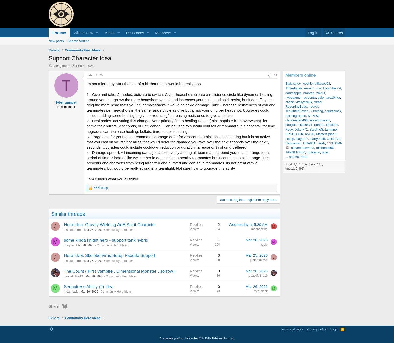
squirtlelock (333, 111)
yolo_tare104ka (329, 97)
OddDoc (332, 125)
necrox (314, 106)
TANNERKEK (295, 152)
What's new (83, 33)
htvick (289, 102)
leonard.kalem (319, 120)
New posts (56, 41)
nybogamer (293, 97)
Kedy (289, 129)
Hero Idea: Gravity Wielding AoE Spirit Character (110, 224)
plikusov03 (322, 83)
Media (109, 33)
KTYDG (313, 116)
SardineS (316, 129)
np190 (309, 134)
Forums (59, 33)
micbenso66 (325, 148)
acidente (309, 97)
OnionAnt (333, 139)
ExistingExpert (295, 116)
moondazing (259, 229)
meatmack (71, 291)
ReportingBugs (296, 106)
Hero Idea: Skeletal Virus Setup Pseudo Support (109, 255)
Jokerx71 (301, 129)
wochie (308, 83)
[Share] (269, 75)
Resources (135, 33)
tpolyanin (313, 152)
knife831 (309, 143)
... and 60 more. (296, 157)
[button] (97, 32)
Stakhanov (293, 83)
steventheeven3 (302, 148)
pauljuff (290, 125)
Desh (321, 143)
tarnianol (331, 129)
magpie (69, 245)
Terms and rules (291, 329)
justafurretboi (72, 230)
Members (163, 33)
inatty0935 (317, 139)
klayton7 (302, 139)
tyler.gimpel (61, 66)
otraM (318, 102)
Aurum (308, 88)
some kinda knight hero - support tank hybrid (106, 240)
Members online (300, 75)
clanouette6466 (296, 120)
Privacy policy (317, 329)
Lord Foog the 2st (328, 88)
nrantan (308, 93)
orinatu (319, 125)
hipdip (289, 139)
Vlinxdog (316, 111)
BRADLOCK (294, 134)
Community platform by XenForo (197, 338)
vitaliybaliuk (303, 102)
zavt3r (320, 93)
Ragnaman (293, 143)
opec (325, 152)
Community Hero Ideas (119, 230)
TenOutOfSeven (297, 111)
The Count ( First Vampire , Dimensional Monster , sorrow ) (120, 271)
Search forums (78, 41)
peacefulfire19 (73, 276)
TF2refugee (293, 88)
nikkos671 (305, 125)
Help (333, 329)
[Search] (334, 32)
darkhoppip (293, 93)
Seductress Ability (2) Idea (88, 286)
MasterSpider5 (326, 134)
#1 (275, 75)
